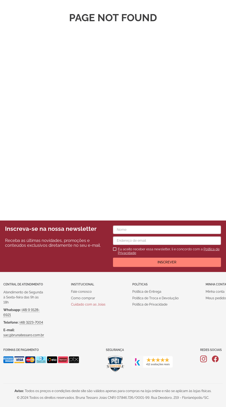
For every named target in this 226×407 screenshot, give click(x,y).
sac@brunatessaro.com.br (23, 335)
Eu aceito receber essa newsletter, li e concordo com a (168, 251)
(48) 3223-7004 (31, 322)
